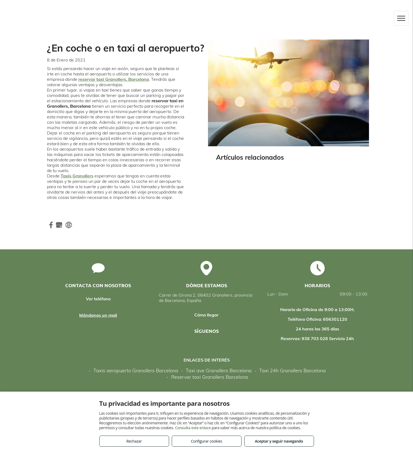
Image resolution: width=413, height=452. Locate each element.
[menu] (401, 18)
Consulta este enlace (193, 427)
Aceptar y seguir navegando (279, 441)
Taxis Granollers (77, 175)
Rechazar (134, 441)
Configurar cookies (206, 441)
